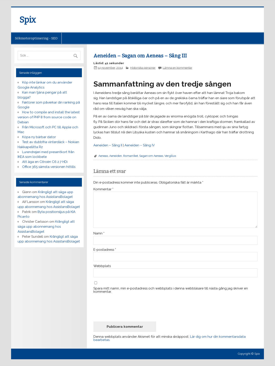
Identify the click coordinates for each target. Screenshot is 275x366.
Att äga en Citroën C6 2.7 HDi (45, 162)
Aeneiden (115, 155)
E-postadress (104, 249)
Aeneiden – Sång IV (139, 145)
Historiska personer (143, 67)
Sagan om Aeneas (151, 155)
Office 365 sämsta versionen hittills (48, 167)
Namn (98, 233)
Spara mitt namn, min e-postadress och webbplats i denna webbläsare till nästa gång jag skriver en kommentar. (170, 290)
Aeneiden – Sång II (107, 145)
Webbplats (102, 266)
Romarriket (130, 155)
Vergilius (170, 155)
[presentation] (126, 307)
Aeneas (103, 155)
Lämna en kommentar (177, 67)
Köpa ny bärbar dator (39, 137)
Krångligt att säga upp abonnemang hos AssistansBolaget (46, 227)
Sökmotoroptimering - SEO (36, 38)
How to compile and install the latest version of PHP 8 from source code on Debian (49, 117)
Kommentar (103, 189)
